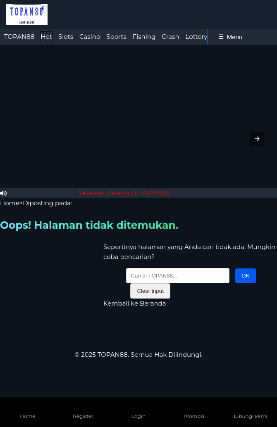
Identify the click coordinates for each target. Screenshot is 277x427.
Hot (46, 36)
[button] (257, 139)
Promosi (194, 409)
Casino (89, 36)
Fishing (144, 36)
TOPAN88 (19, 36)
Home (9, 203)
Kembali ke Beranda (134, 303)
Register (83, 409)
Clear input (150, 291)
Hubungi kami (249, 409)
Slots (65, 36)
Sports (116, 36)
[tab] (19, 37)
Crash (170, 36)
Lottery (197, 36)
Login (138, 409)
